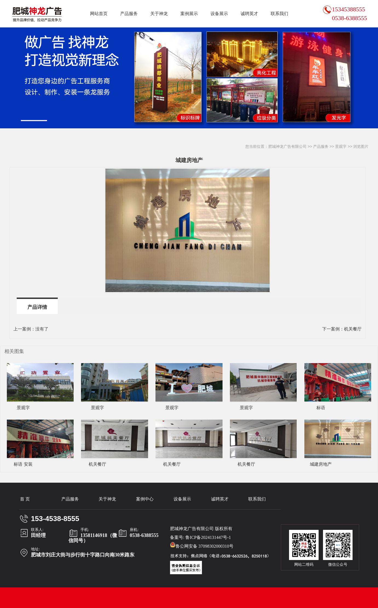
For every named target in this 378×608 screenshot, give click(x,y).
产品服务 (129, 13)
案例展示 (189, 13)
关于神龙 (159, 13)
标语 (320, 407)
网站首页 (99, 13)
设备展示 (219, 13)
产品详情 (37, 307)
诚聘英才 (249, 13)
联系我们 (279, 13)
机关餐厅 (353, 329)
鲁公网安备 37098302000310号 (201, 545)
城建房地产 (321, 464)
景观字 (341, 146)
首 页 (25, 499)
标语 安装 (23, 464)
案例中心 (145, 499)
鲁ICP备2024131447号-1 (208, 537)
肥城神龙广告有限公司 (287, 146)
